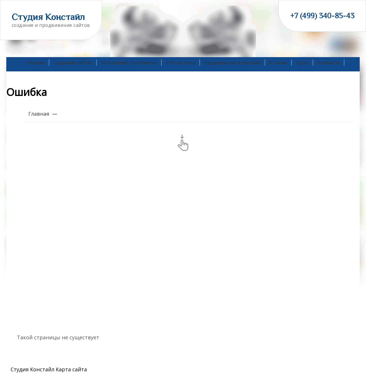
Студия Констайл (48, 17)
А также (278, 62)
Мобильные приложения (129, 62)
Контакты (328, 62)
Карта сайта (71, 369)
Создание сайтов (72, 62)
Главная (35, 62)
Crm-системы (180, 62)
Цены (302, 62)
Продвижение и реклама (232, 62)
